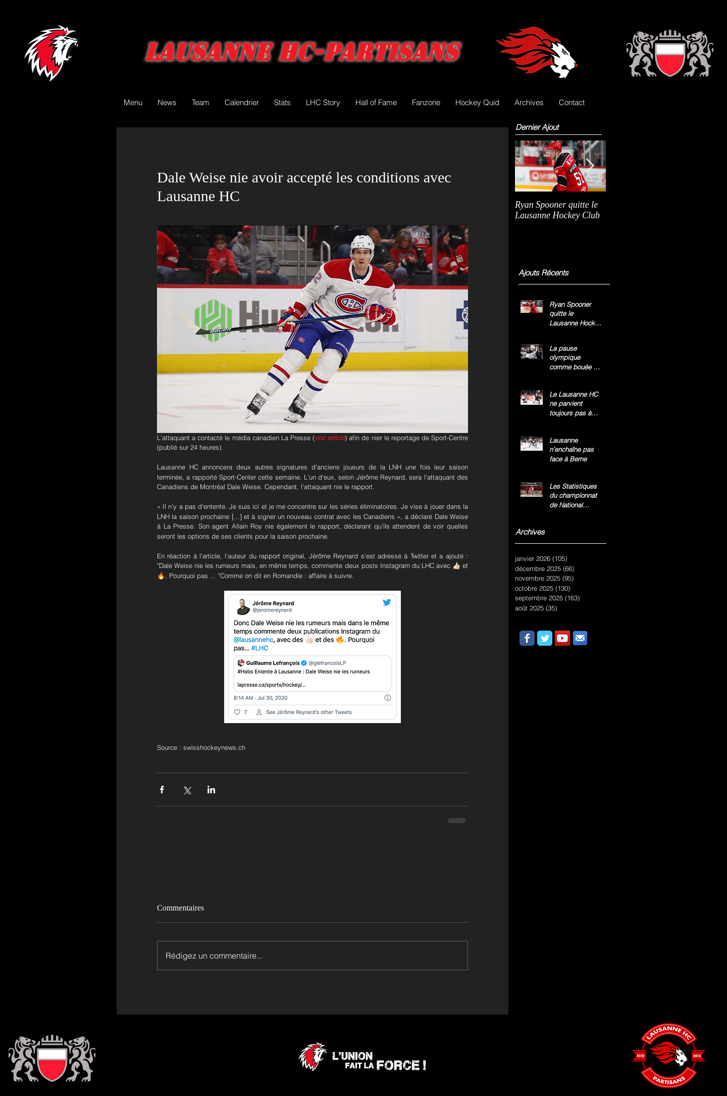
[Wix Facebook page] (527, 638)
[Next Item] (589, 166)
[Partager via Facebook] (162, 789)
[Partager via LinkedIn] (211, 789)
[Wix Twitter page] (544, 638)
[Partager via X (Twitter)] (186, 789)
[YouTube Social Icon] (562, 638)
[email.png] (580, 638)
